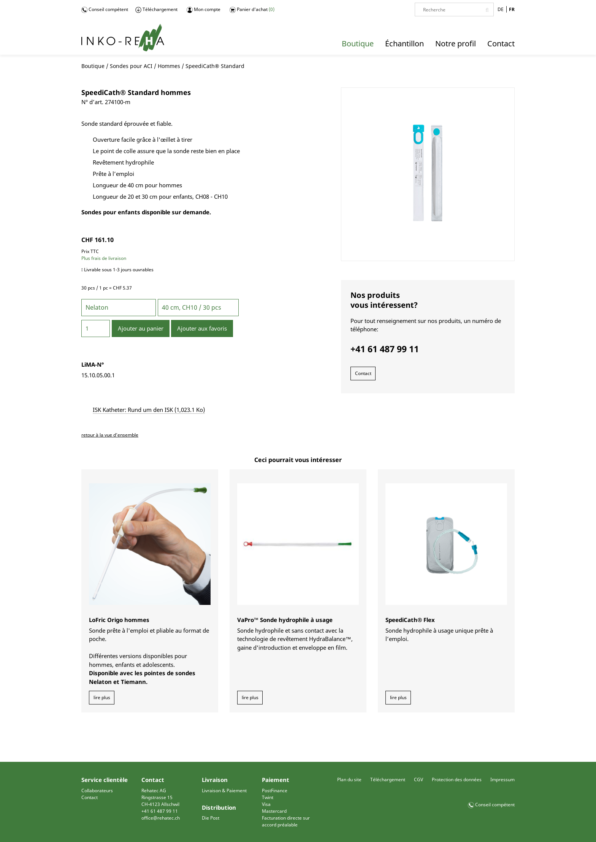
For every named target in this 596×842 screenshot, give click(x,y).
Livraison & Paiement (224, 790)
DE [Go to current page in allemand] (501, 9)
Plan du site (349, 779)
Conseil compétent (104, 9)
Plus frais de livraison (103, 258)
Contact (363, 373)
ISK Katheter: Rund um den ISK (149, 409)
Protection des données (457, 779)
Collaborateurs (97, 790)
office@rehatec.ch (160, 818)
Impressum (502, 779)
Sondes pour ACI (131, 66)
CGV (418, 779)
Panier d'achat (252, 9)
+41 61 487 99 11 (159, 811)
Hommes (169, 66)
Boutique (93, 66)
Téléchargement (156, 9)
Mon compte (203, 9)
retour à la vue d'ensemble (109, 435)
